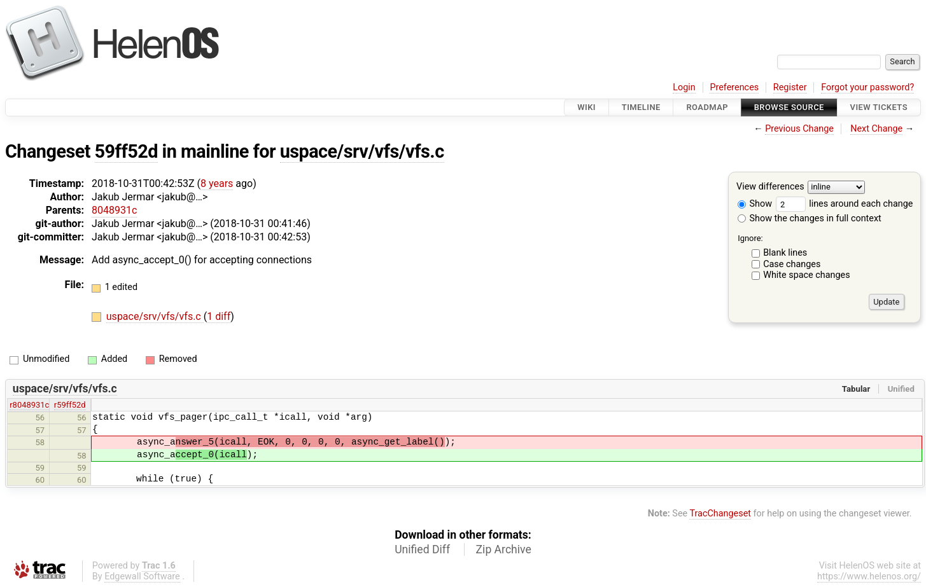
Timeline (641, 107)
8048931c (114, 210)
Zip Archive (503, 549)
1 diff (218, 316)
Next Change (876, 128)
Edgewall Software (142, 576)
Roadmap (707, 107)
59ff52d (126, 151)
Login (684, 87)
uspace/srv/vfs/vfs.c (362, 151)
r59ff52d (70, 405)
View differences (770, 187)
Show (755, 203)
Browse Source (789, 107)
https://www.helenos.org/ (869, 576)
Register (790, 87)
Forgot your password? (867, 87)
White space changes (806, 275)
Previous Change (799, 128)
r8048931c (29, 405)
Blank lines (785, 252)
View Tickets (879, 107)
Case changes (791, 264)
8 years (216, 183)
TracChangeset (720, 513)
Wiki (586, 107)
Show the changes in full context (809, 218)
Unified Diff (422, 549)
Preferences (734, 87)
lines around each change (844, 203)
